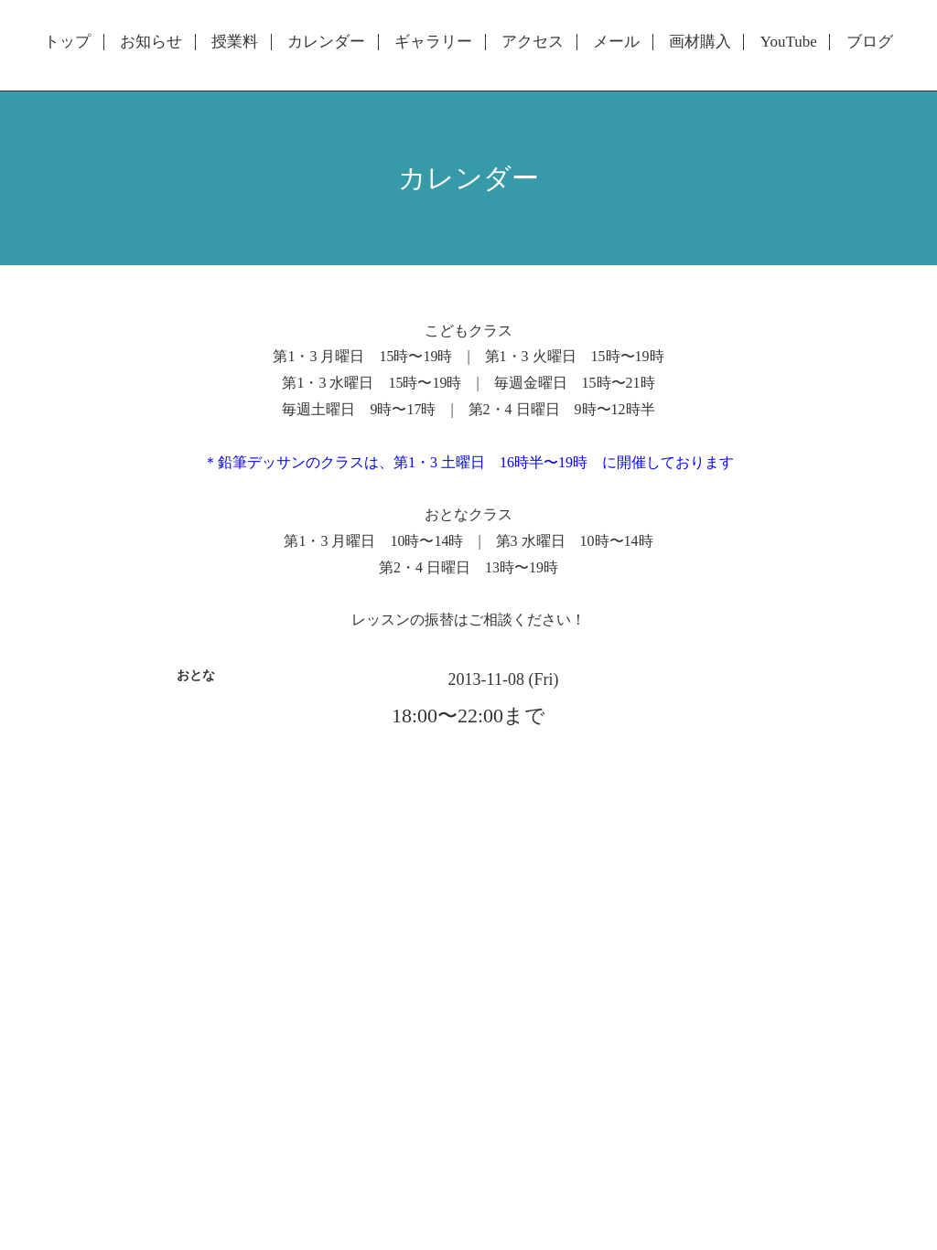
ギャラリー (433, 42)
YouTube (788, 42)
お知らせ (151, 42)
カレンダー (326, 42)
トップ (67, 42)
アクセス (532, 42)
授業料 (234, 42)
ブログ (869, 42)
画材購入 (700, 42)
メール (616, 42)
